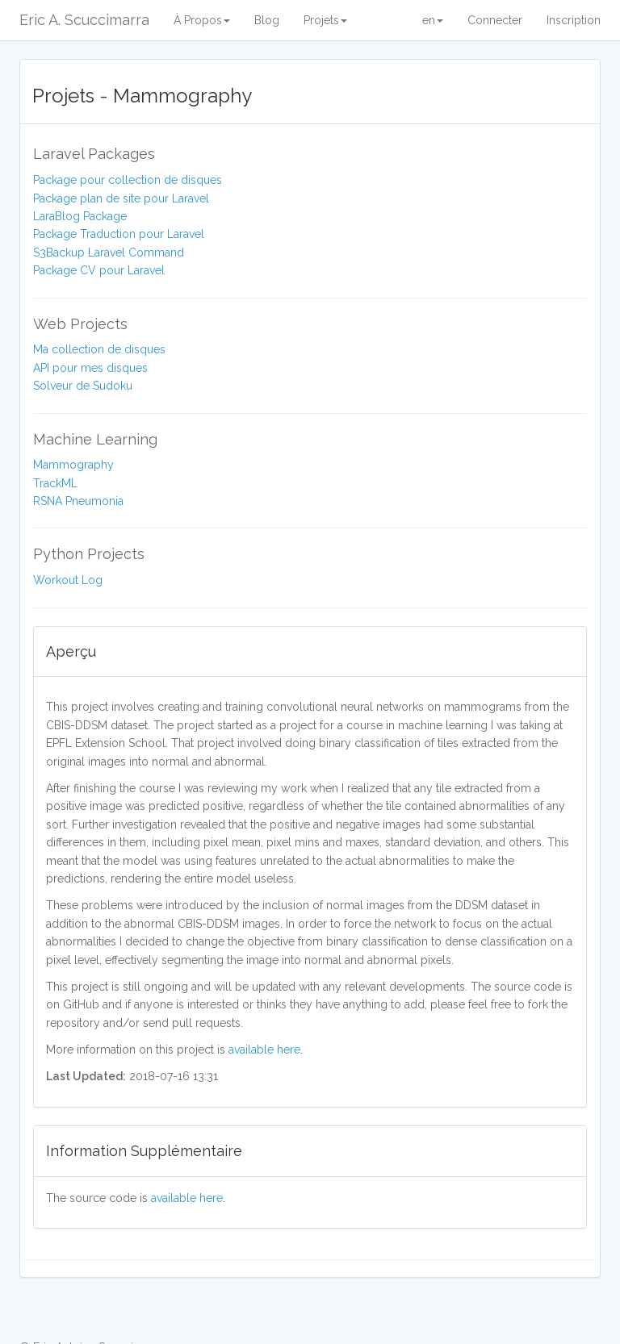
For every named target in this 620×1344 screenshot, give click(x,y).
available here (264, 1049)
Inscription (574, 20)
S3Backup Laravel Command (108, 252)
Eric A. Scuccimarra (84, 19)
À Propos (202, 20)
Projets (325, 20)
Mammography (73, 464)
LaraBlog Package (80, 216)
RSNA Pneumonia (78, 501)
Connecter (494, 20)
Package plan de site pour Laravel (121, 198)
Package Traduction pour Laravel (118, 233)
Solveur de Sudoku (82, 385)
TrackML (55, 483)
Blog (266, 20)
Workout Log (68, 580)
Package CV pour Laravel (99, 270)
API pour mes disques (90, 367)
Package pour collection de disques (127, 179)
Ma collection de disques (99, 349)
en (432, 20)
